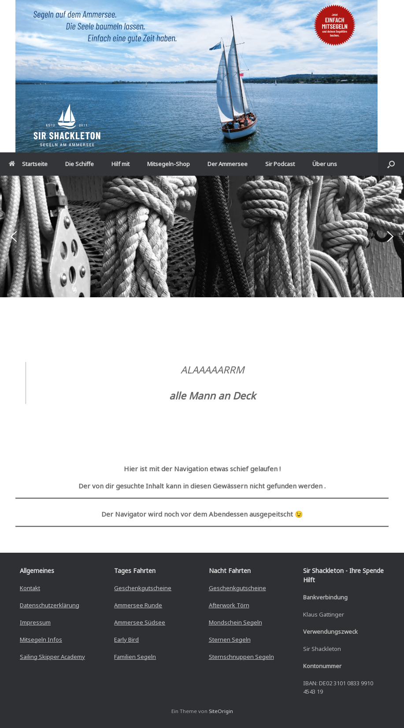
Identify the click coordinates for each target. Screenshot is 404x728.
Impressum (35, 622)
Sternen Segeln (230, 639)
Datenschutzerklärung (49, 605)
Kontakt (30, 588)
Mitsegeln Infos (41, 639)
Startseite (28, 164)
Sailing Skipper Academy (52, 657)
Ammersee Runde (138, 605)
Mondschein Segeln (235, 622)
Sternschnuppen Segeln (241, 657)
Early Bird (126, 639)
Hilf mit (120, 164)
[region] (202, 236)
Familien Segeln (135, 657)
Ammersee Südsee (139, 622)
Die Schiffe (79, 164)
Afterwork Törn (229, 605)
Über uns (324, 164)
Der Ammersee (228, 164)
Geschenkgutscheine (142, 588)
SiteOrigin (221, 711)
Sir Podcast (280, 164)
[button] (391, 164)
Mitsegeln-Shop (168, 164)
